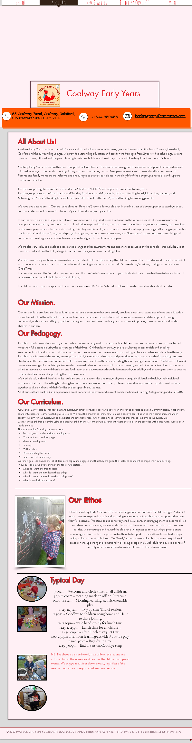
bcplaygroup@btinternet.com (164, 732)
